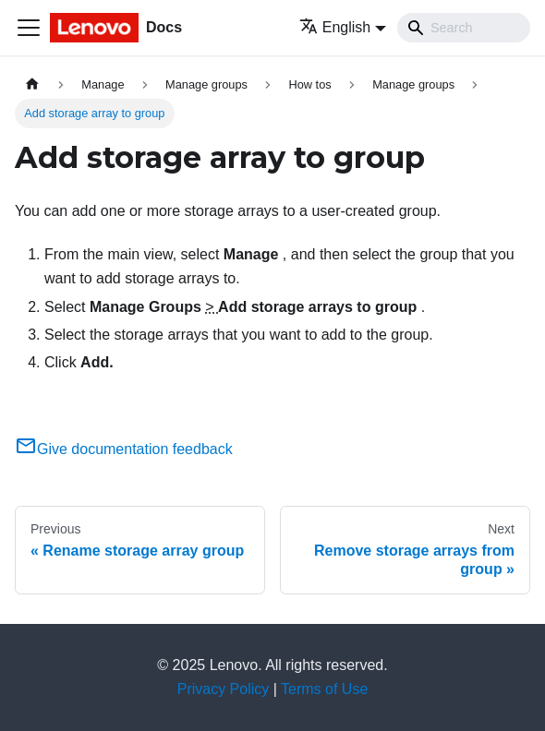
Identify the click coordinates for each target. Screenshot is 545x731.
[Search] (463, 27)
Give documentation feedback (124, 449)
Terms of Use (324, 689)
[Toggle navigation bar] (28, 28)
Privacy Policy (223, 689)
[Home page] (32, 84)
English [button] (334, 27)
